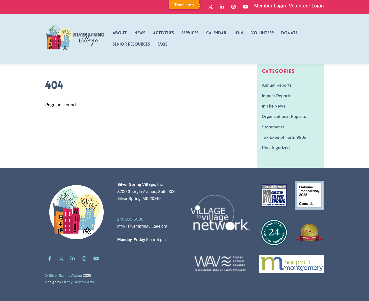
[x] (210, 6)
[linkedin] (222, 6)
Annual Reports (277, 85)
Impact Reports (276, 95)
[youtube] (245, 6)
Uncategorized (276, 147)
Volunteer (262, 33)
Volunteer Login (306, 5)
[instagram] (234, 6)
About (120, 33)
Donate (289, 33)
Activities (163, 33)
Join (238, 33)
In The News (273, 106)
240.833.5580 (130, 219)
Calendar (216, 33)
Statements (273, 127)
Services (189, 33)
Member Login (270, 5)
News (139, 33)
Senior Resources (131, 44)
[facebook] (50, 258)
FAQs (162, 44)
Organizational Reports (284, 116)
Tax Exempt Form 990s (284, 137)
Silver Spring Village (65, 275)
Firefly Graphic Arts (78, 282)
